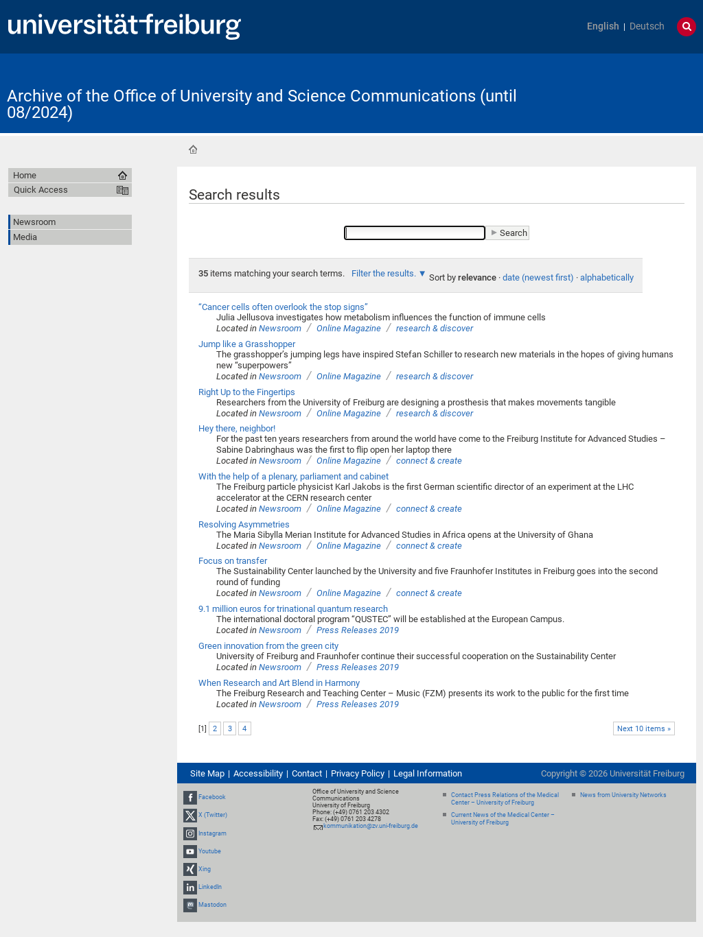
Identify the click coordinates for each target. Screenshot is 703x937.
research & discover (434, 328)
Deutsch (647, 26)
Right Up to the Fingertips (246, 392)
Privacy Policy (357, 773)
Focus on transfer (232, 561)
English (603, 26)
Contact (307, 773)
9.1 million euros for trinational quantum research (293, 609)
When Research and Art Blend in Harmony (279, 683)
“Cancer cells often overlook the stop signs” (283, 307)
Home (193, 149)
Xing (204, 869)
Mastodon (212, 905)
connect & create (429, 460)
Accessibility (258, 773)
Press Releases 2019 (357, 630)
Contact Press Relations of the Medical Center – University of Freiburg (505, 799)
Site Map (207, 773)
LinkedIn (210, 886)
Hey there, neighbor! (236, 428)
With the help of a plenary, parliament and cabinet (293, 476)
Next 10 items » (644, 728)
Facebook (212, 797)
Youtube (209, 851)
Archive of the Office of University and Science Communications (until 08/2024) (262, 104)
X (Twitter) (212, 814)
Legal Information (427, 773)
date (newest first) (538, 277)
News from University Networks (623, 795)
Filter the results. (385, 273)
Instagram (212, 833)
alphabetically (607, 277)
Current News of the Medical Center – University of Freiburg (503, 818)
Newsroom (280, 328)
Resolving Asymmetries (244, 524)
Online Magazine (348, 328)
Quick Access (41, 190)
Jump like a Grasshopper (246, 344)
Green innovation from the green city (268, 646)
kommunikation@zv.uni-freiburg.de (370, 825)
